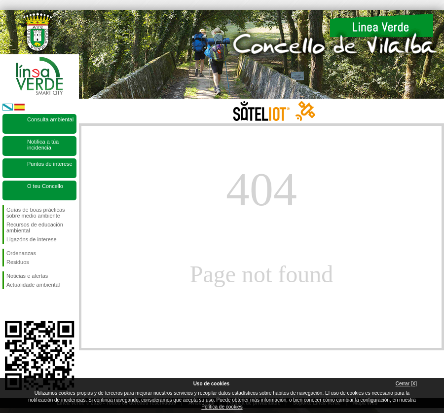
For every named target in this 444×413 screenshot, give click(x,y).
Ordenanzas (21, 253)
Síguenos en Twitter (25, 305)
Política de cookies (221, 407)
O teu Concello (45, 186)
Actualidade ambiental (33, 285)
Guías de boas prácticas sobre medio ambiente (35, 213)
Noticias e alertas (27, 276)
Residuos (17, 262)
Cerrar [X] (406, 383)
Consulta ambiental (50, 119)
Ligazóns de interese (31, 239)
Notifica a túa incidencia (43, 144)
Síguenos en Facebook (8, 305)
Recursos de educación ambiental (34, 227)
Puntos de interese (50, 164)
